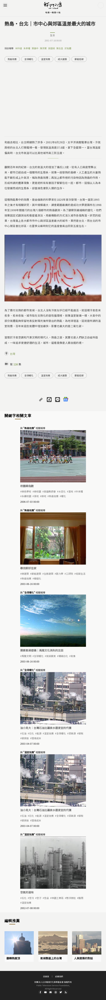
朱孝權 (26, 48)
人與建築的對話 (83, 958)
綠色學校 (26, 491)
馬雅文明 (26, 656)
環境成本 (36, 738)
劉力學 (59, 573)
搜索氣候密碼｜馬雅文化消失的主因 (41, 650)
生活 (52, 35)
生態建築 (48, 573)
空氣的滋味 (27, 892)
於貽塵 (68, 48)
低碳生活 (80, 573)
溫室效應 (45, 59)
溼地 (70, 491)
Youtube (45, 992)
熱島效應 (12, 59)
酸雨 (80, 898)
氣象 (73, 656)
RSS (66, 992)
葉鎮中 (35, 48)
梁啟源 (72, 733)
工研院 (69, 573)
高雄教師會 (50, 491)
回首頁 (46, 976)
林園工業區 (58, 898)
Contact (50, 992)
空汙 (39, 898)
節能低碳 (79, 59)
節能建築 (36, 573)
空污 (31, 898)
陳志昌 (59, 48)
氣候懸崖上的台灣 (51, 958)
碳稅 (80, 733)
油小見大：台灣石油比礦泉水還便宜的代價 (45, 728)
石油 (24, 733)
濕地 (36, 496)
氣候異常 (51, 656)
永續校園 (26, 496)
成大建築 (62, 59)
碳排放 (25, 738)
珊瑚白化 (63, 656)
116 (15, 364)
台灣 (12, 354)
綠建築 (25, 573)
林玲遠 (18, 48)
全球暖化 (28, 59)
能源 (39, 733)
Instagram (55, 992)
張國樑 (51, 48)
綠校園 (37, 491)
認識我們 (59, 976)
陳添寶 (43, 48)
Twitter (60, 992)
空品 (46, 898)
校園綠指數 (27, 486)
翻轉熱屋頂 (13, 958)
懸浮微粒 (71, 898)
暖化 (63, 496)
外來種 (79, 491)
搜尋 (101, 5)
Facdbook (40, 992)
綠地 (43, 496)
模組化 (37, 578)
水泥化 (62, 491)
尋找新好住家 (28, 568)
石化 (31, 733)
